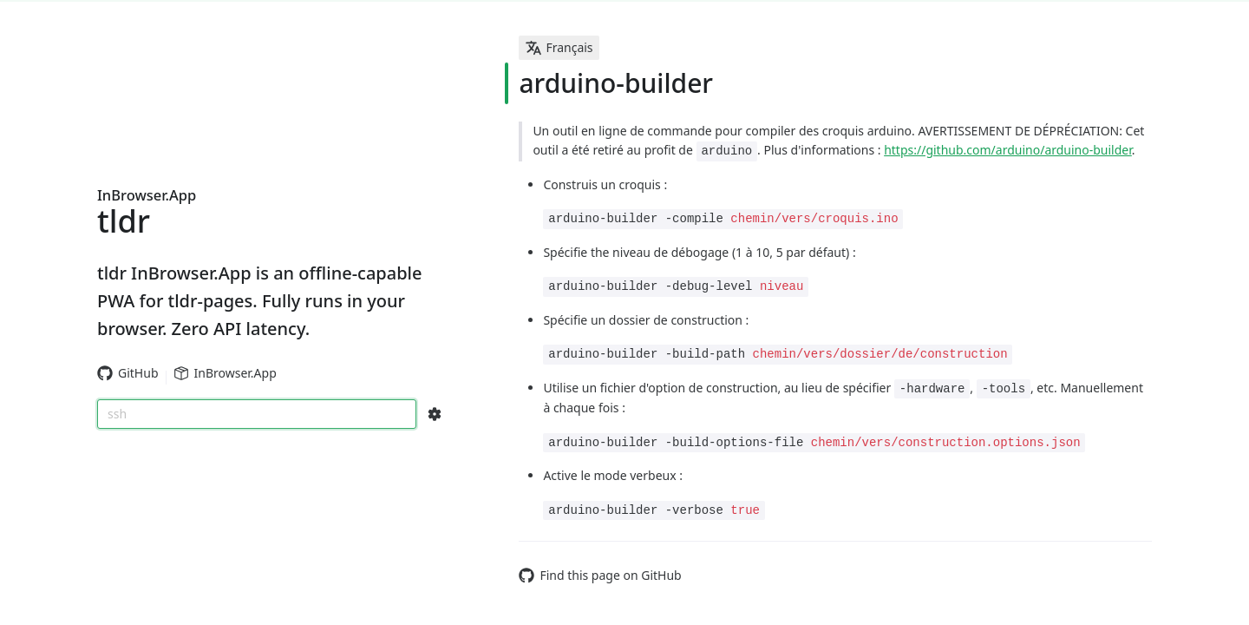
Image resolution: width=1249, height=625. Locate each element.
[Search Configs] (434, 414)
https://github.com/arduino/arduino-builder (1008, 149)
